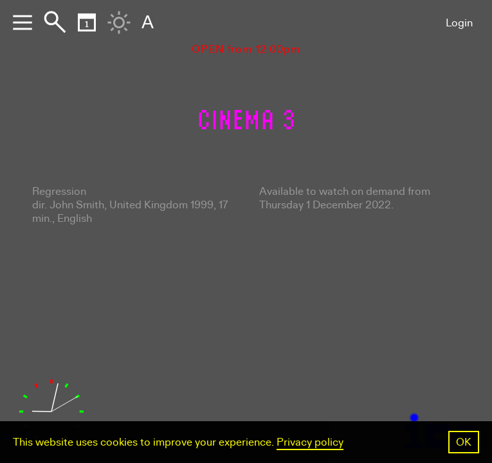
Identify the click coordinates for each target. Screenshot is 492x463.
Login (459, 23)
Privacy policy (310, 442)
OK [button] (463, 442)
